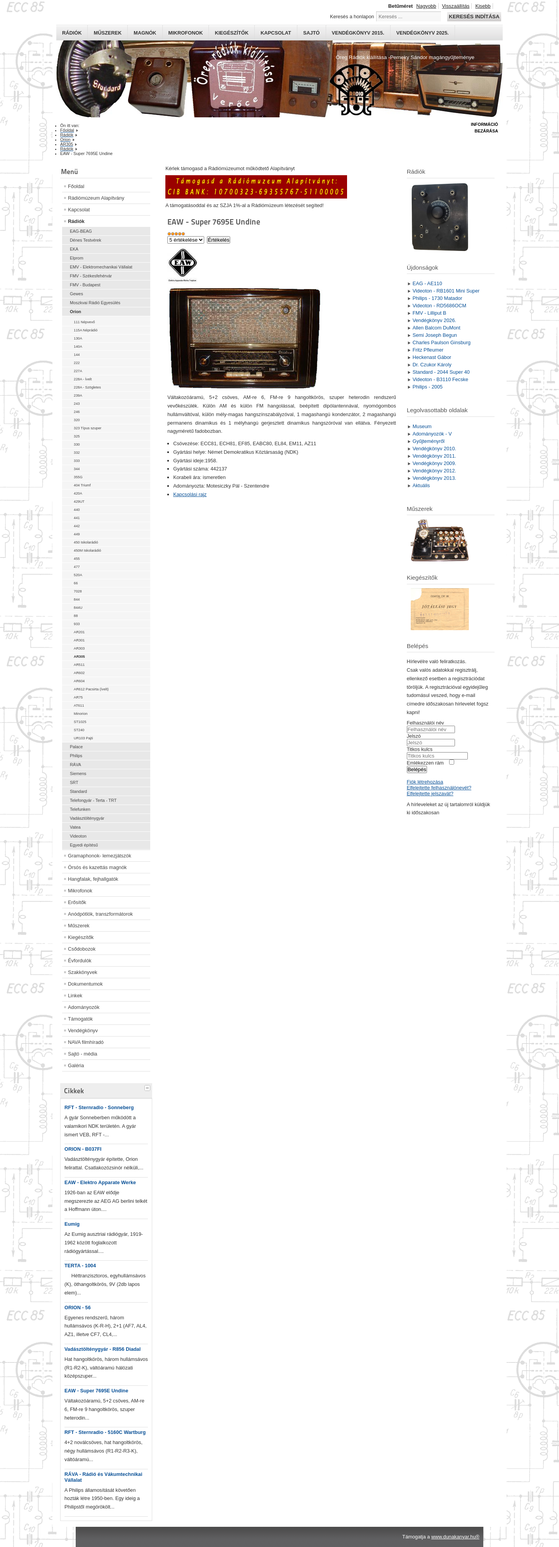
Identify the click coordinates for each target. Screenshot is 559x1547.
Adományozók (83, 1007)
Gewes (76, 293)
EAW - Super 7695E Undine (96, 1391)
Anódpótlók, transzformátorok (100, 914)
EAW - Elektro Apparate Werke (100, 1182)
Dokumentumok (85, 984)
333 (77, 461)
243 (77, 404)
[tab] (148, 1087)
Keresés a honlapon (352, 16)
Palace (76, 746)
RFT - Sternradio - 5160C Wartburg (105, 1432)
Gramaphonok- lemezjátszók (99, 856)
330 (77, 444)
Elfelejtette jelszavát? (430, 793)
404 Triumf (82, 485)
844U (78, 608)
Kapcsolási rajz (190, 494)
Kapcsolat (275, 33)
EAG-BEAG (81, 231)
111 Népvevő (84, 322)
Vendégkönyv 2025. (422, 33)
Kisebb (482, 6)
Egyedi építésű (84, 845)
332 (77, 453)
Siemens (78, 773)
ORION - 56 (77, 1307)
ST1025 (80, 722)
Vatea (75, 827)
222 (77, 363)
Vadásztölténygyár (87, 818)
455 (77, 559)
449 (77, 534)
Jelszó (414, 736)
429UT (79, 501)
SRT (74, 782)
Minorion (80, 714)
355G (78, 477)
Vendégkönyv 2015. (358, 33)
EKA (74, 249)
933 (77, 624)
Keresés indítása (474, 16)
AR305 (79, 657)
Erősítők (77, 902)
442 (77, 526)
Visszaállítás (456, 6)
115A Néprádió (85, 330)
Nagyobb (426, 6)
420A (78, 493)
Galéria (76, 1065)
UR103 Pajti (83, 738)
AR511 (79, 665)
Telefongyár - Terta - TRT (93, 800)
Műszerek (108, 33)
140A (78, 346)
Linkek (75, 995)
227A (78, 371)
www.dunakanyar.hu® (455, 1537)
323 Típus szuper (87, 428)
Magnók (145, 33)
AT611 (79, 705)
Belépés (417, 769)
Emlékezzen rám (425, 763)
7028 (78, 591)
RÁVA (75, 764)
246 (77, 412)
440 (77, 510)
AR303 (79, 648)
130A (78, 338)
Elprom (76, 258)
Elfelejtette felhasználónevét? (439, 788)
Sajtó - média (82, 1054)
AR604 (79, 681)
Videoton (78, 836)
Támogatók (80, 1019)
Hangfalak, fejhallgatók (93, 879)
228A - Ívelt (83, 379)
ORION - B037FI (82, 1149)
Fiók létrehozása (425, 782)
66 (76, 583)
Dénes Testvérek (85, 240)
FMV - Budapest (85, 284)
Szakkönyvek (82, 972)
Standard (78, 791)
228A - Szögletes (87, 387)
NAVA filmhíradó (86, 1042)
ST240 (79, 730)
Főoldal (76, 186)
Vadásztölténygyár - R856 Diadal (102, 1349)
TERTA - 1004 (80, 1265)
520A (78, 575)
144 (77, 355)
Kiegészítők (231, 33)
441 (77, 518)
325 (77, 436)
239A (78, 395)
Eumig (72, 1224)
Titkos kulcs (419, 749)
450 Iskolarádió (86, 542)
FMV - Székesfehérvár (91, 276)
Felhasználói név (425, 723)
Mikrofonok (185, 33)
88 (76, 616)
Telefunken (80, 809)
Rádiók (72, 33)
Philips (76, 755)
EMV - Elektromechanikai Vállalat (101, 267)
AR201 (79, 632)
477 (77, 567)
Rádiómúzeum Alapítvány (96, 198)
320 (77, 420)
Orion (75, 311)
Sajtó (311, 33)
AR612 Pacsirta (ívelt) (91, 689)
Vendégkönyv (83, 1030)
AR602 (79, 673)
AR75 (78, 697)
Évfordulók (79, 960)
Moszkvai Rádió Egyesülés (95, 302)
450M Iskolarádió (87, 550)
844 (77, 599)
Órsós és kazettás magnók (97, 867)
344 (77, 469)
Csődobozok (81, 949)
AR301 (79, 640)
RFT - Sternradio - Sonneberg (99, 1107)
